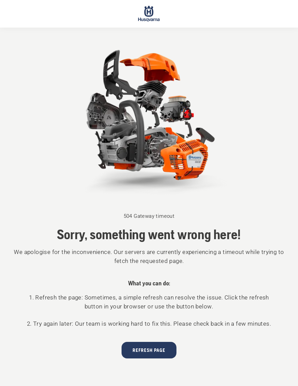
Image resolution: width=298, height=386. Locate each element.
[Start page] (149, 14)
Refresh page (149, 350)
